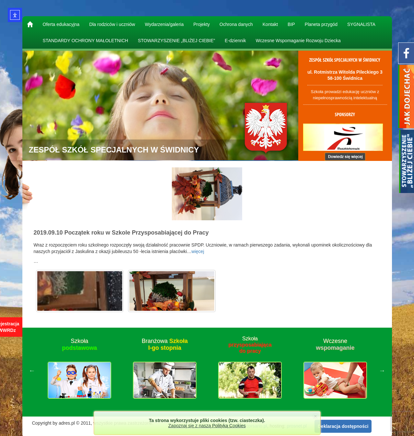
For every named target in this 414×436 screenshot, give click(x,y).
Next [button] (382, 370)
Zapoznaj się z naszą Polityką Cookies (207, 425)
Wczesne (335, 344)
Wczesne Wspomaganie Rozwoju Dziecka (298, 40)
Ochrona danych (236, 24)
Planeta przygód (321, 24)
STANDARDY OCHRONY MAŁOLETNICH (85, 40)
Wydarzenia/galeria (164, 24)
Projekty (201, 24)
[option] (79, 370)
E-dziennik (235, 40)
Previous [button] (32, 370)
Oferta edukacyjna (61, 24)
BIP (291, 24)
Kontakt (270, 24)
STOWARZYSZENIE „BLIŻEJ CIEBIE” (176, 40)
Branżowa (165, 344)
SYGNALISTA (361, 24)
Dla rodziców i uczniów (112, 24)
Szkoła (79, 344)
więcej (198, 251)
